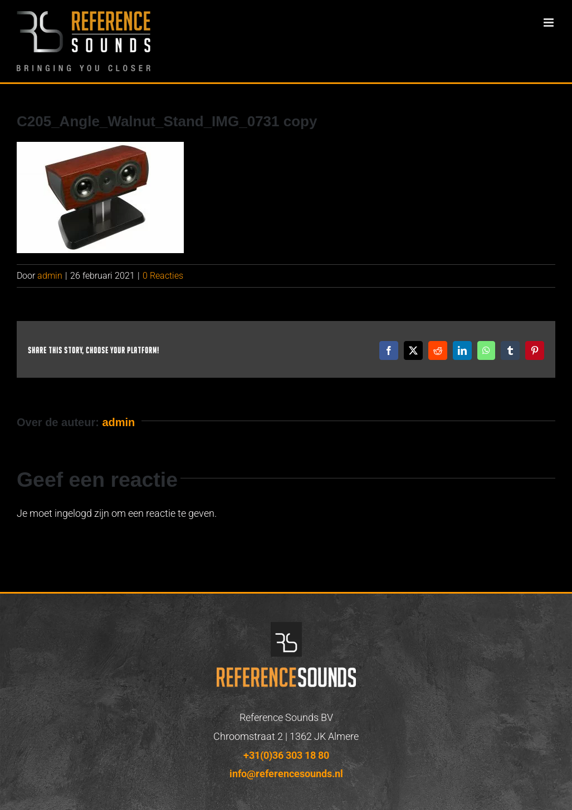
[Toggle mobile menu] (549, 22)
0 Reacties (163, 275)
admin (49, 275)
